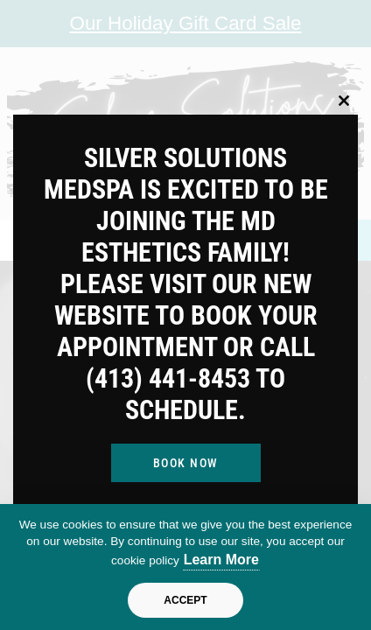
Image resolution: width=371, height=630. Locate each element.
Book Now (186, 463)
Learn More (221, 559)
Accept (185, 600)
